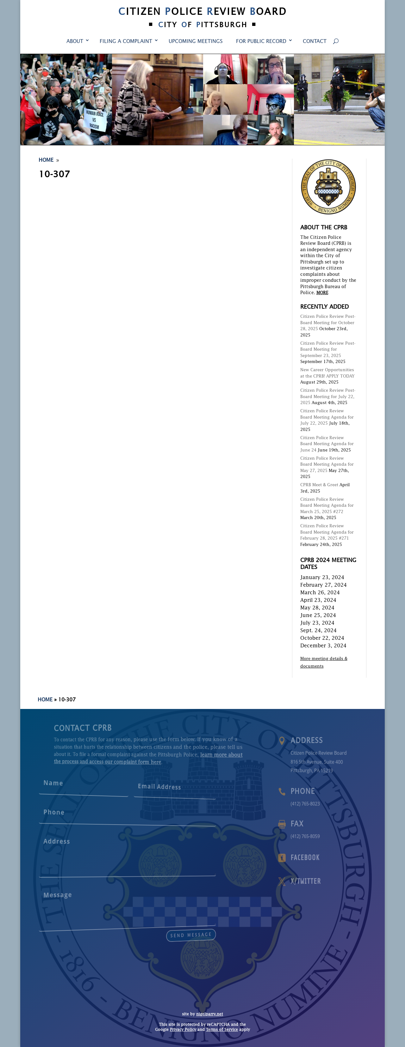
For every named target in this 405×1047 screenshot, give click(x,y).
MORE (322, 293)
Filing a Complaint (126, 41)
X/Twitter (317, 881)
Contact (315, 41)
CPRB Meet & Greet (319, 485)
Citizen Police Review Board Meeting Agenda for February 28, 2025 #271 (327, 532)
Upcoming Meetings (196, 41)
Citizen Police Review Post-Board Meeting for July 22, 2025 (328, 397)
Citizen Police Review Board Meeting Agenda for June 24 (327, 444)
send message (157, 928)
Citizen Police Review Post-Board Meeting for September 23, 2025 (328, 350)
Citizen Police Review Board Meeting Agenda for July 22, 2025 (327, 417)
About (74, 41)
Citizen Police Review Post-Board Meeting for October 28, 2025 (328, 323)
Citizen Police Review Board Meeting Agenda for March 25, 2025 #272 (327, 506)
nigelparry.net (209, 1014)
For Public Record (261, 41)
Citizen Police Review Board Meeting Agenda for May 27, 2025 (327, 465)
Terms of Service (222, 1030)
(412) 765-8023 (316, 803)
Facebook (316, 858)
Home (45, 700)
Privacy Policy (183, 1030)
